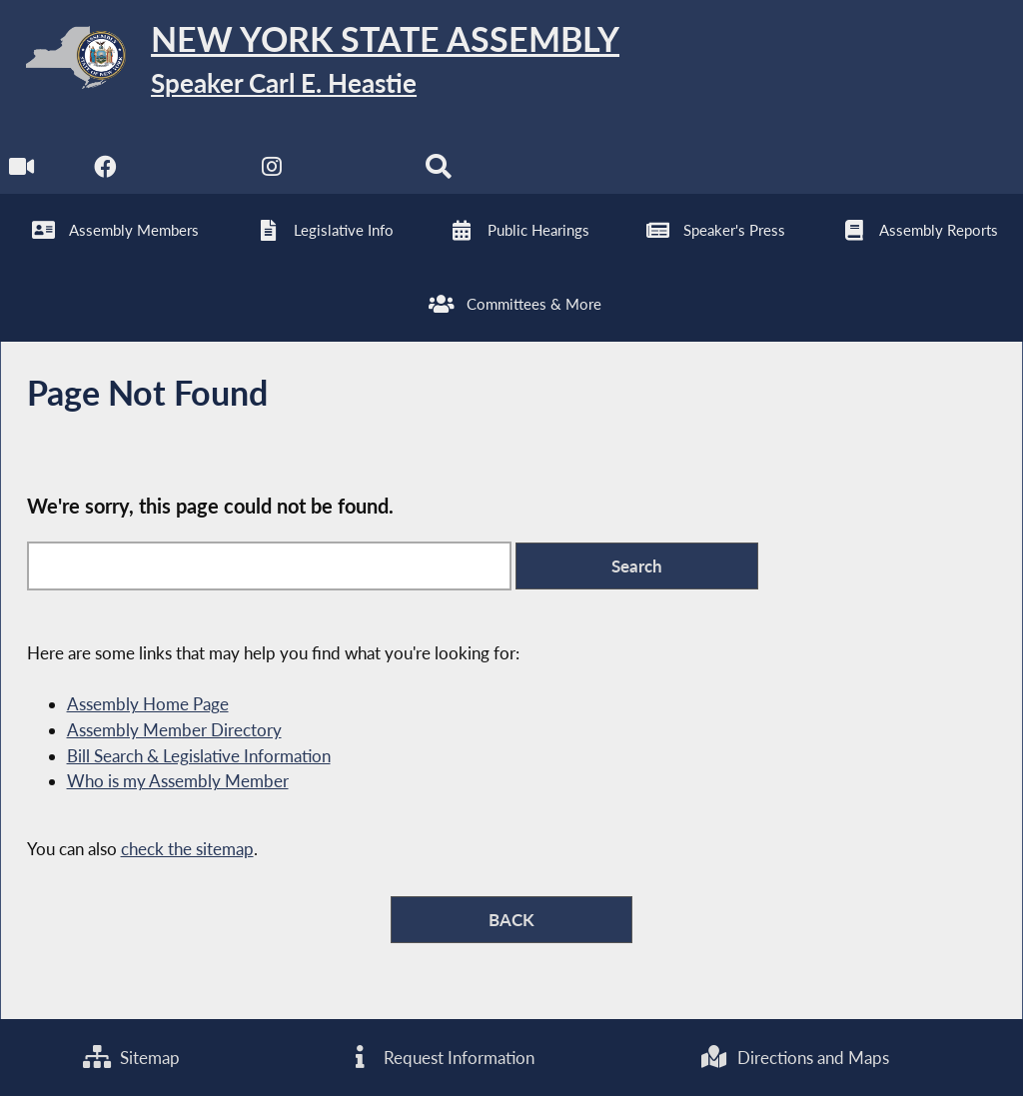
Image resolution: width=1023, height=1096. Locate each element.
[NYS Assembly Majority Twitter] (189, 171)
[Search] (438, 171)
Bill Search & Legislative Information (199, 755)
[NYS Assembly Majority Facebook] (105, 171)
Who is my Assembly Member (178, 780)
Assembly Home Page (148, 703)
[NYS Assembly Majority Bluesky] (355, 171)
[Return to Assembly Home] (309, 61)
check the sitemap (187, 848)
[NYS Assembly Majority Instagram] (272, 171)
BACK (511, 919)
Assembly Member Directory (174, 729)
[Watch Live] (22, 171)
